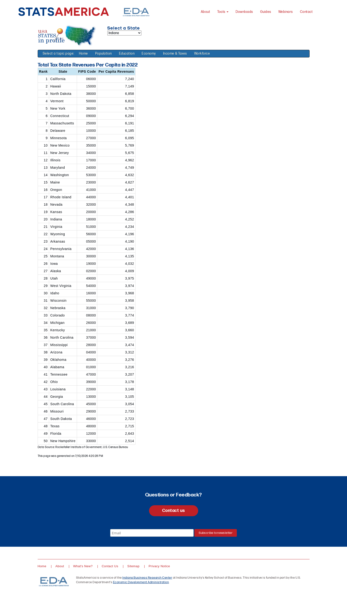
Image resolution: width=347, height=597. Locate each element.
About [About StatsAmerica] (205, 12)
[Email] (152, 533)
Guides (265, 12)
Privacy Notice (159, 566)
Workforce (202, 53)
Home (83, 53)
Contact (306, 12)
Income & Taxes (175, 53)
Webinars (285, 12)
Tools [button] (222, 12)
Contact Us (110, 566)
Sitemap (133, 566)
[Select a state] (124, 33)
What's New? (83, 566)
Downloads (244, 12)
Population (103, 53)
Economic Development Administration (141, 582)
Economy (149, 53)
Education (127, 53)
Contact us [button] (173, 510)
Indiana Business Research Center (147, 578)
